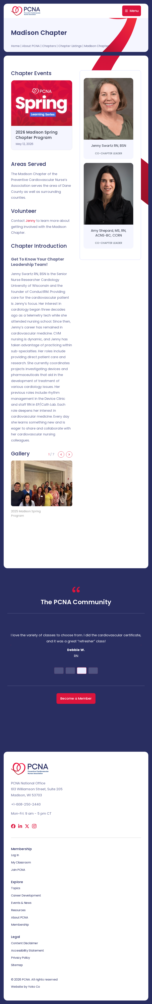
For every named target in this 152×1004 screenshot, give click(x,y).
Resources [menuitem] (18, 910)
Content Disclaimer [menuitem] (24, 943)
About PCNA (31, 46)
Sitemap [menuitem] (17, 965)
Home (15, 46)
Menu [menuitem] (134, 10)
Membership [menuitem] (20, 925)
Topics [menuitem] (15, 888)
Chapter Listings (70, 46)
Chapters (49, 46)
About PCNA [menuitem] (19, 917)
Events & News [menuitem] (21, 903)
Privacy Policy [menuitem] (20, 958)
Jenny (30, 220)
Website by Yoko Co (25, 987)
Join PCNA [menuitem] (18, 870)
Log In (15, 855)
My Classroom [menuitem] (21, 862)
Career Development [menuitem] (26, 895)
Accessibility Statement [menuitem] (27, 950)
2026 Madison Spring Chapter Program (37, 135)
